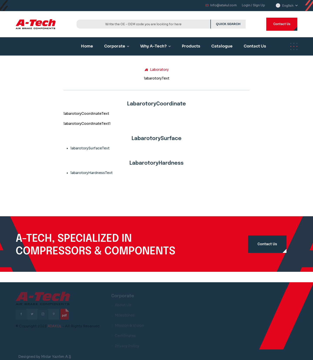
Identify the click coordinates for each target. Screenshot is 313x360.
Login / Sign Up (253, 5)
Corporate (116, 46)
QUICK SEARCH (228, 24)
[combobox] (289, 5)
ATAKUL (55, 327)
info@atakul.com (223, 5)
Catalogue (222, 46)
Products (191, 46)
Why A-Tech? (155, 46)
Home (87, 46)
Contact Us (281, 24)
